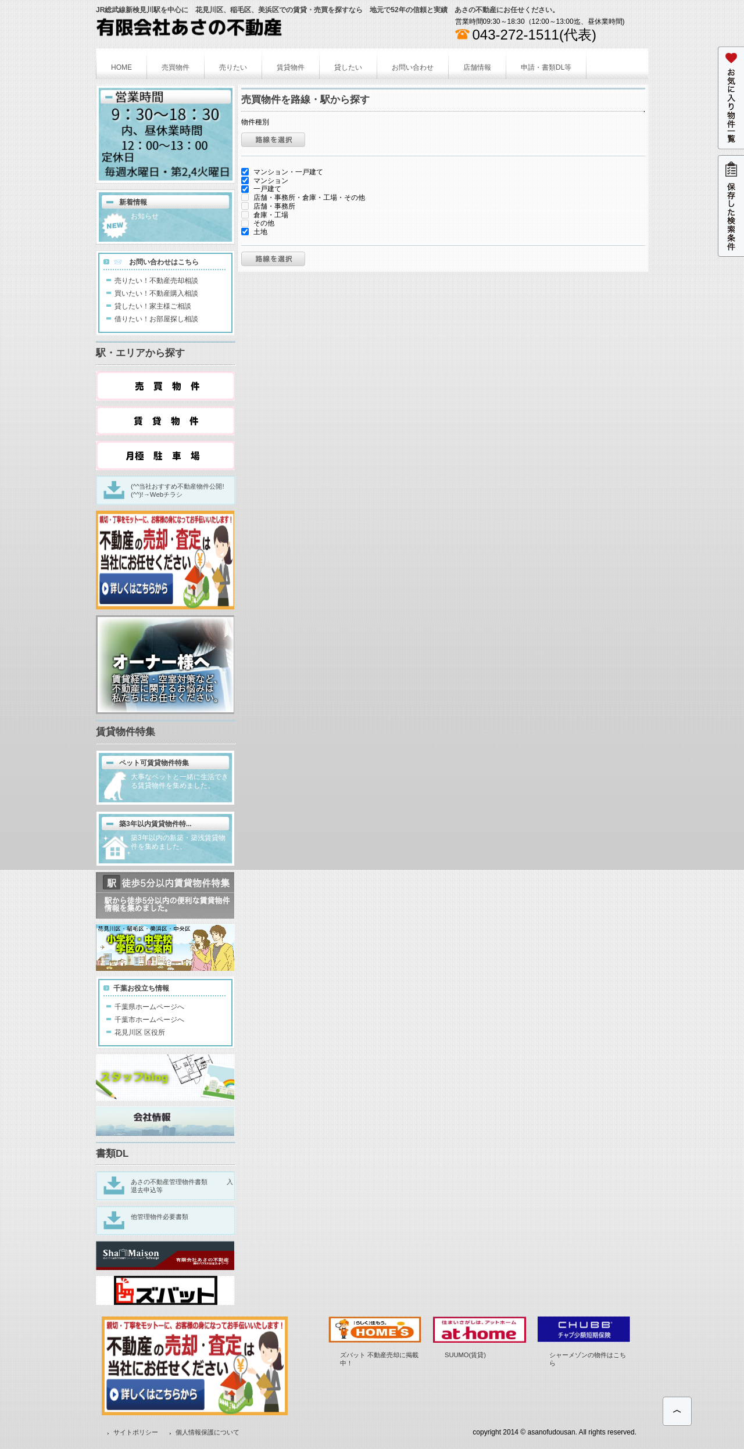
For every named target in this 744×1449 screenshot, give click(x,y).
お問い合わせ (413, 67)
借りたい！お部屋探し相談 (156, 319)
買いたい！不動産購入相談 (156, 293)
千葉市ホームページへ (149, 1020)
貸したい (348, 67)
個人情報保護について (207, 1432)
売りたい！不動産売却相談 (156, 281)
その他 (257, 223)
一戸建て (261, 189)
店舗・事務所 (268, 206)
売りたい (233, 67)
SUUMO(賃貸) (465, 1354)
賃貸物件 (291, 67)
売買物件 (175, 67)
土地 (254, 232)
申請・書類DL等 (546, 67)
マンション (264, 181)
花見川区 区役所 (140, 1032)
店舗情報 (477, 67)
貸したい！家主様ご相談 (153, 306)
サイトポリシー (135, 1432)
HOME (121, 67)
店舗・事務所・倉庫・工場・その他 (303, 197)
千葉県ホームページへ (149, 1007)
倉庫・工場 (264, 215)
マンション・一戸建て (282, 172)
